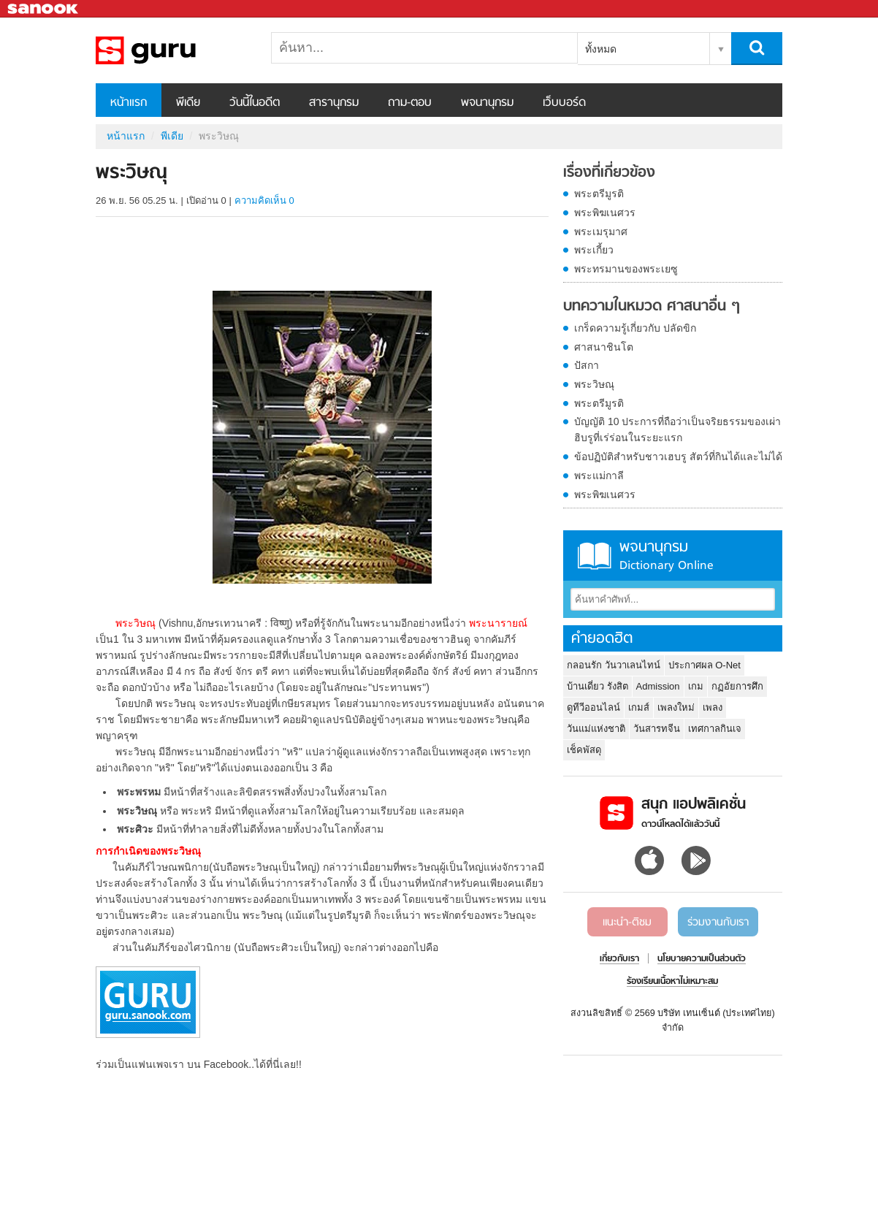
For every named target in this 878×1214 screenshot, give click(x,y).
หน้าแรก (128, 102)
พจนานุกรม (487, 102)
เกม (695, 686)
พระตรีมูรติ (599, 193)
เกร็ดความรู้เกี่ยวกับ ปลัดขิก (635, 328)
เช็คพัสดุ (584, 749)
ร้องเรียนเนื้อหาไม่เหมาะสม (672, 981)
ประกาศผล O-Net (704, 665)
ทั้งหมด (600, 49)
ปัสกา (586, 365)
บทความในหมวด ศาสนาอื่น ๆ (651, 306)
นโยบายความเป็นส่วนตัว (701, 959)
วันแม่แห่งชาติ (596, 728)
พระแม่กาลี (599, 475)
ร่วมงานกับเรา (718, 922)
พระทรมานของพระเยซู (626, 269)
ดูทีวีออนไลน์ (593, 707)
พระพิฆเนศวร (604, 212)
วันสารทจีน (656, 728)
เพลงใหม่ (676, 707)
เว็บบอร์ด (564, 102)
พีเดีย (188, 102)
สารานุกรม (334, 102)
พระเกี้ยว (594, 250)
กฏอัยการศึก (737, 686)
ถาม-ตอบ (410, 102)
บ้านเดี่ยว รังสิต (597, 686)
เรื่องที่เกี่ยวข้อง (609, 173)
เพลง (712, 707)
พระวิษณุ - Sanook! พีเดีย (172, 50)
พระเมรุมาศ (600, 231)
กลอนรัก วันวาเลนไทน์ (613, 665)
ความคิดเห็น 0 (264, 200)
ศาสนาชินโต (603, 347)
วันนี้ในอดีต (254, 102)
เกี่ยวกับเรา (619, 959)
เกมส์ (638, 707)
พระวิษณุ (594, 384)
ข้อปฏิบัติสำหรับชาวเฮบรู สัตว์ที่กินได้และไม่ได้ (678, 456)
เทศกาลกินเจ (714, 728)
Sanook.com (43, 9)
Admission (658, 686)
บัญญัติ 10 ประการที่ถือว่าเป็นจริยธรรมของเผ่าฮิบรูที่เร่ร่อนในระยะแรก (677, 429)
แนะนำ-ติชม (627, 922)
